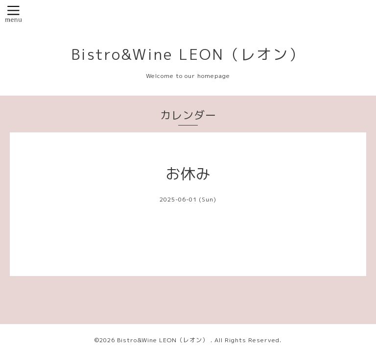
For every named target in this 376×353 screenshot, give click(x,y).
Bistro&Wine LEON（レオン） (188, 54)
